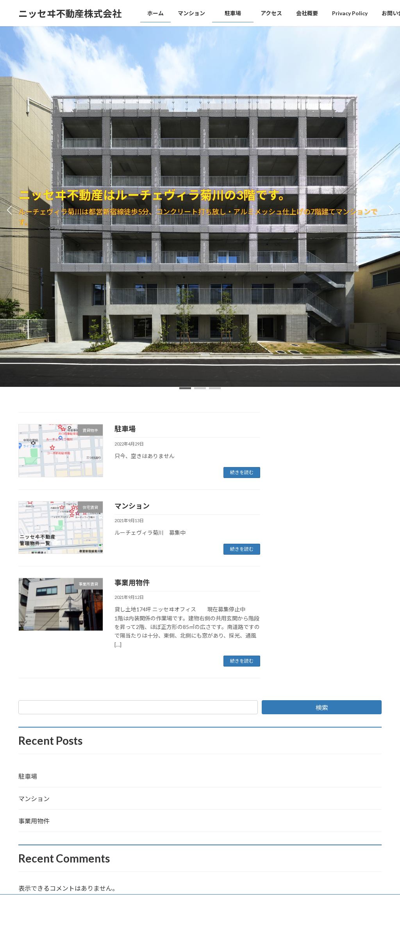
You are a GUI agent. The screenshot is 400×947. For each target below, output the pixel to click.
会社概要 (78, 901)
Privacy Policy (117, 901)
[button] (185, 388)
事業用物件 (132, 582)
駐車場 (132, 428)
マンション (132, 505)
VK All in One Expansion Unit (250, 933)
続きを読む (242, 472)
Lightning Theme (198, 933)
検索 (322, 707)
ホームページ (40, 901)
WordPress (158, 933)
